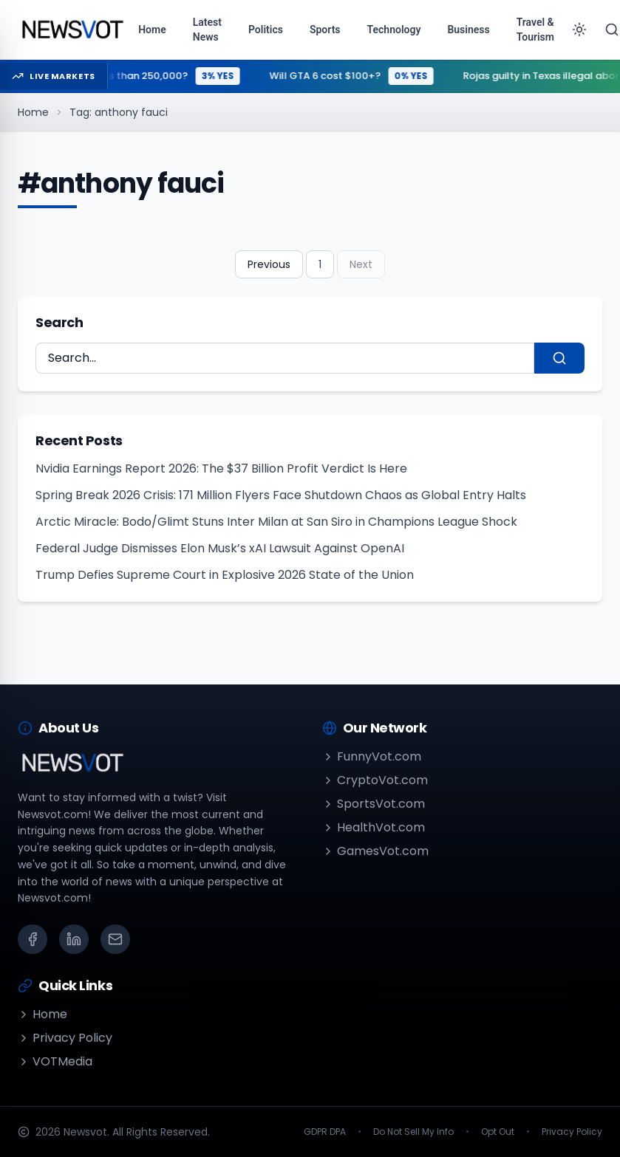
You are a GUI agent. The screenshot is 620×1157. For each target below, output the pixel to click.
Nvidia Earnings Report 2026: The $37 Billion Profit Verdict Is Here (221, 468)
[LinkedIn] (74, 939)
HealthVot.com (373, 827)
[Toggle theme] (579, 29)
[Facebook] (32, 939)
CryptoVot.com (375, 780)
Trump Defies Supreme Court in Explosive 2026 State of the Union (224, 574)
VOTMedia (55, 1061)
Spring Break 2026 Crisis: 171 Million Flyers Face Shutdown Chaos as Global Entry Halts (280, 495)
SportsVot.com (373, 803)
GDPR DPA (325, 1132)
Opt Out (497, 1132)
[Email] (115, 939)
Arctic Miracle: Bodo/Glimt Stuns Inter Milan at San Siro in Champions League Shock (276, 521)
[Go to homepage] (72, 29)
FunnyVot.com (371, 756)
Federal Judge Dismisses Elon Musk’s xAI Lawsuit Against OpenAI (219, 548)
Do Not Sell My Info (413, 1132)
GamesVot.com (375, 850)
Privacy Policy (65, 1037)
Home (33, 112)
